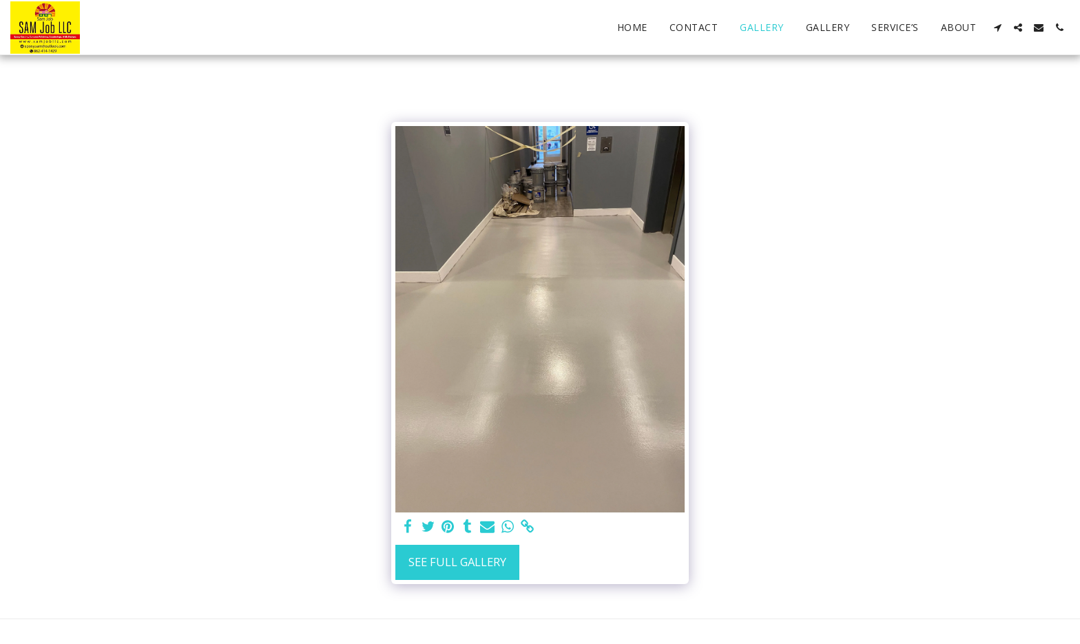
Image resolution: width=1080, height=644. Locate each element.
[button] (997, 27)
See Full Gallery (457, 562)
